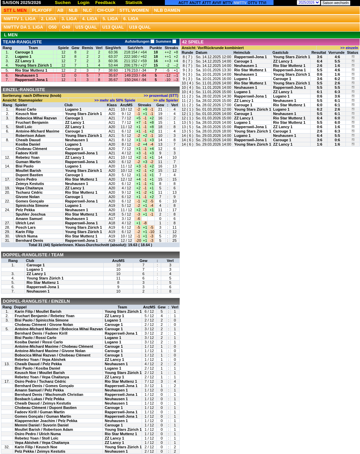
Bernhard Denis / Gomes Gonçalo (44, 386)
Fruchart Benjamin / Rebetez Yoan (44, 316)
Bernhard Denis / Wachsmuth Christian (49, 394)
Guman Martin (27, 162)
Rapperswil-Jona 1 (31, 80)
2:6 (319, 66)
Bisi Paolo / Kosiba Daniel (37, 368)
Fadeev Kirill (26, 153)
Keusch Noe (26, 114)
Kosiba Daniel (27, 144)
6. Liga (131, 18)
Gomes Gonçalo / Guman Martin (43, 416)
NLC (87, 10)
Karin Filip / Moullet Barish (38, 311)
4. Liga (90, 18)
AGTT (183, 3)
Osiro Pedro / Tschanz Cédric (40, 381)
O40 (66, 27)
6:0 (319, 105)
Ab (60, 10)
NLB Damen (167, 10)
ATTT (206, 3)
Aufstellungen (139, 41)
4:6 (337, 57)
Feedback (105, 2)
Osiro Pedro (26, 179)
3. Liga (69, 18)
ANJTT (195, 3)
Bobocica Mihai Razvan (36, 118)
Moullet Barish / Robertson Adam (44, 429)
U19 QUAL (140, 27)
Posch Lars (25, 227)
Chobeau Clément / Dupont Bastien (46, 408)
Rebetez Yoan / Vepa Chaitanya (42, 377)
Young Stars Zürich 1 (33, 65)
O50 (52, 27)
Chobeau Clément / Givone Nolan (44, 325)
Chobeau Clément (31, 149)
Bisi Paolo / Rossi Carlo (35, 338)
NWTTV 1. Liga (20, 18)
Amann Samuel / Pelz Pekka (39, 390)
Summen (165, 41)
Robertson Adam (30, 136)
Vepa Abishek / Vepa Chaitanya (42, 443)
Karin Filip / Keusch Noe (36, 447)
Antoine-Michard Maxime (37, 131)
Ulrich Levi (24, 223)
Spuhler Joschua (30, 214)
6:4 (319, 61)
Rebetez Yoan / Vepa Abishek (40, 359)
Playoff (42, 10)
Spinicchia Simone (31, 205)
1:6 (337, 66)
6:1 (319, 92)
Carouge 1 (24, 52)
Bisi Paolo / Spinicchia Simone (42, 320)
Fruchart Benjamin (31, 122)
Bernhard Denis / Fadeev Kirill (41, 333)
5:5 (337, 61)
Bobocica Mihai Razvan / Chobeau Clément (53, 355)
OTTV (252, 3)
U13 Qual (113, 27)
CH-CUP (105, 10)
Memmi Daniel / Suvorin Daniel (42, 425)
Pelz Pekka (25, 210)
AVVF (217, 3)
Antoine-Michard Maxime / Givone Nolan (50, 351)
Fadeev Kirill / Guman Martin (40, 412)
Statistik (134, 2)
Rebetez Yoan (27, 157)
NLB (73, 10)
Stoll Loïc (23, 127)
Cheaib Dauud (27, 140)
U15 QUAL (86, 27)
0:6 (319, 74)
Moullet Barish (28, 170)
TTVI (262, 3)
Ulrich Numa (26, 236)
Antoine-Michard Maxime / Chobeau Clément (54, 346)
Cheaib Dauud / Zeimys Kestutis (43, 403)
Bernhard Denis (29, 240)
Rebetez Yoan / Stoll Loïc (37, 438)
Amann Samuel (28, 219)
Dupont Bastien (29, 175)
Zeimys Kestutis (29, 184)
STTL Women (134, 10)
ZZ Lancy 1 (24, 61)
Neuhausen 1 (26, 75)
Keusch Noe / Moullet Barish (40, 373)
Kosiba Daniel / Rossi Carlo (39, 342)
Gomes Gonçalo (29, 201)
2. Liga (49, 18)
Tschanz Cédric (29, 192)
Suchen (63, 2)
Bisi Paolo (24, 166)
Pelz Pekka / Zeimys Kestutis (40, 451)
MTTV (227, 3)
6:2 (337, 79)
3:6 (319, 57)
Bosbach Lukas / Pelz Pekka (39, 399)
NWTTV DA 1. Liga (23, 27)
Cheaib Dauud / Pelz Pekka (38, 364)
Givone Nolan (27, 197)
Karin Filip (24, 232)
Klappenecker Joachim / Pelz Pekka (46, 421)
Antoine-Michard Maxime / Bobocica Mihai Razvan (59, 329)
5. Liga (110, 18)
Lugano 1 (23, 56)
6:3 (337, 92)
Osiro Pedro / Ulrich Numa (38, 434)
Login (83, 2)
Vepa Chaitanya (29, 188)
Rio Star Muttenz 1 (31, 70)
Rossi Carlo (25, 109)
